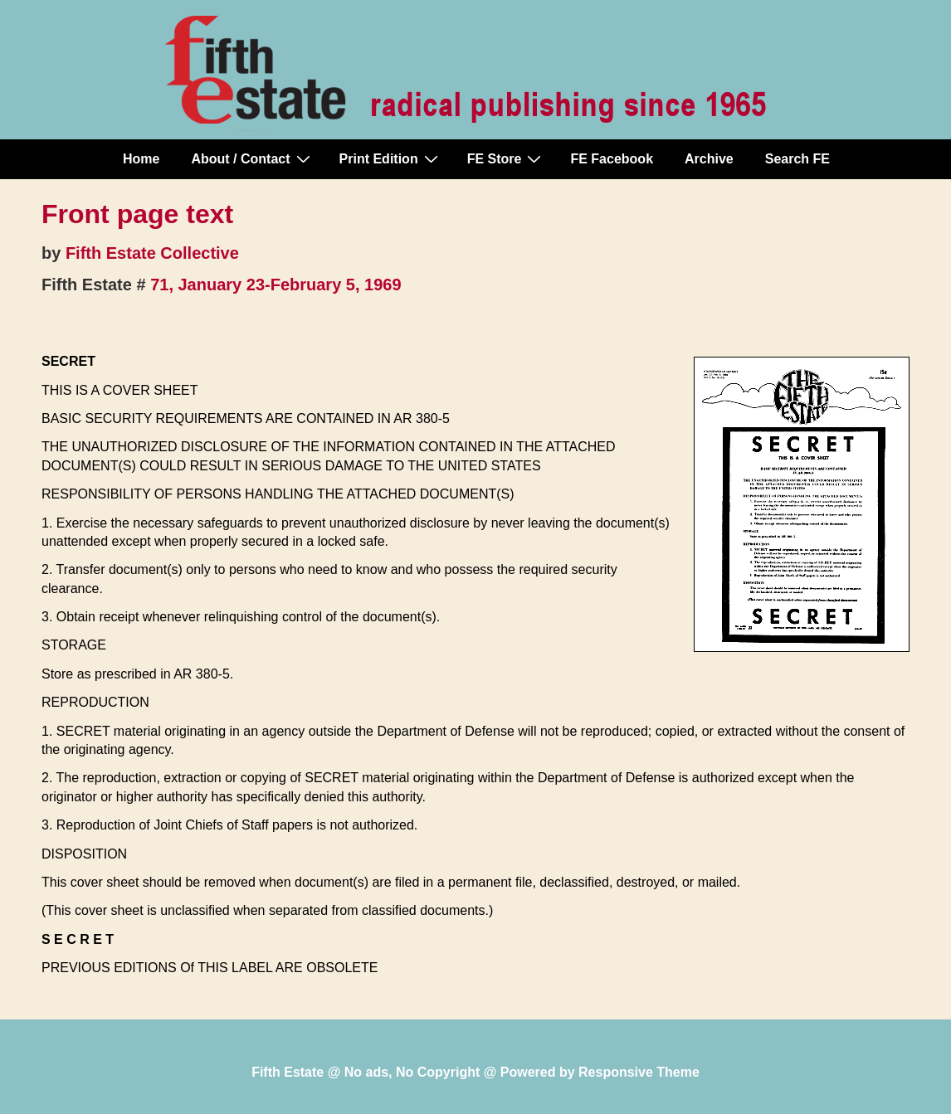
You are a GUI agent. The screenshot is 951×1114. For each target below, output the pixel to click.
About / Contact (252, 158)
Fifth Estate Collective (152, 253)
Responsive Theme (639, 1072)
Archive (709, 159)
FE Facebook (611, 159)
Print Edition (390, 158)
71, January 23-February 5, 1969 (275, 284)
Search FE (797, 159)
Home (141, 159)
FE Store (506, 158)
